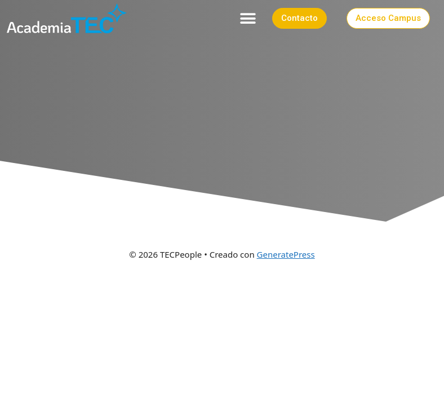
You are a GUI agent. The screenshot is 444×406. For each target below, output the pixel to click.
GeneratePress (286, 254)
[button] (248, 18)
